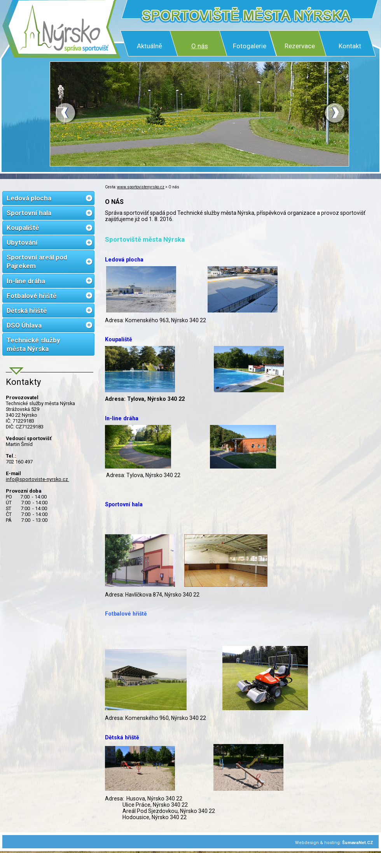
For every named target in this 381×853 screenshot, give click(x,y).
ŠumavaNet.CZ (357, 842)
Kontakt (350, 46)
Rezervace (300, 46)
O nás (199, 46)
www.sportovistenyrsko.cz (140, 187)
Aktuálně (149, 46)
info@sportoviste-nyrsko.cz (37, 479)
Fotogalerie (249, 46)
